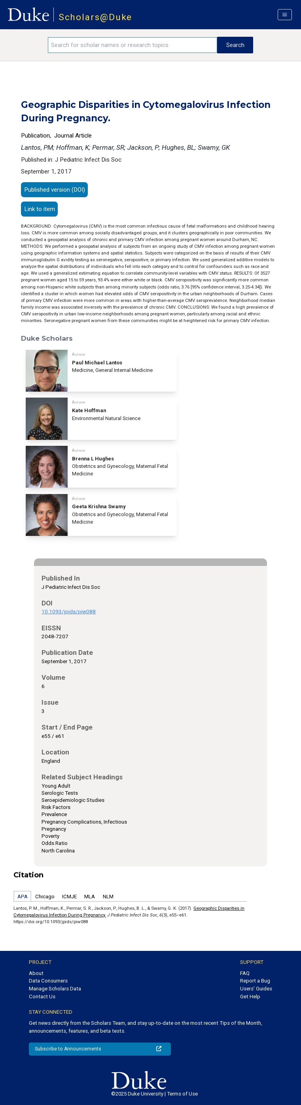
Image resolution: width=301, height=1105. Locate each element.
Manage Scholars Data (55, 989)
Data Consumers (48, 981)
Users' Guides (256, 989)
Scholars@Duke (96, 17)
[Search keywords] (132, 45)
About (36, 973)
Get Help (250, 996)
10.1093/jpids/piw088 (69, 612)
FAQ (245, 973)
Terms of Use (182, 1094)
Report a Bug (255, 981)
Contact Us (42, 996)
